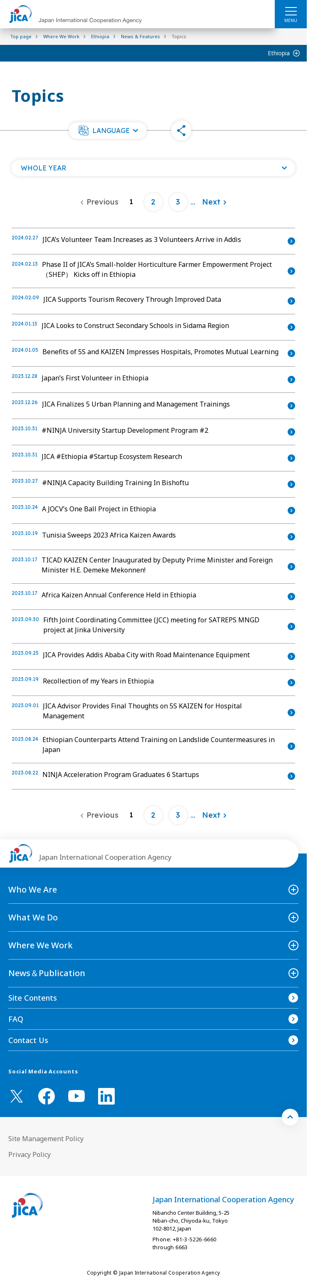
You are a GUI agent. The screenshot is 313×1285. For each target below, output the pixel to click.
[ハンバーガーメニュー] (291, 11)
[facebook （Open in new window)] (46, 1096)
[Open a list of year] (153, 168)
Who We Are (32, 889)
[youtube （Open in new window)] (76, 1096)
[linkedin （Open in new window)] (106, 1096)
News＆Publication (46, 973)
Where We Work (40, 945)
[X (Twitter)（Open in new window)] (16, 1096)
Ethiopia (279, 53)
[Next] (214, 202)
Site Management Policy (46, 1138)
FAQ (15, 1019)
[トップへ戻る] (290, 1117)
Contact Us (28, 1040)
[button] (107, 130)
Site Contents (32, 998)
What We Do (33, 917)
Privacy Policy (29, 1154)
